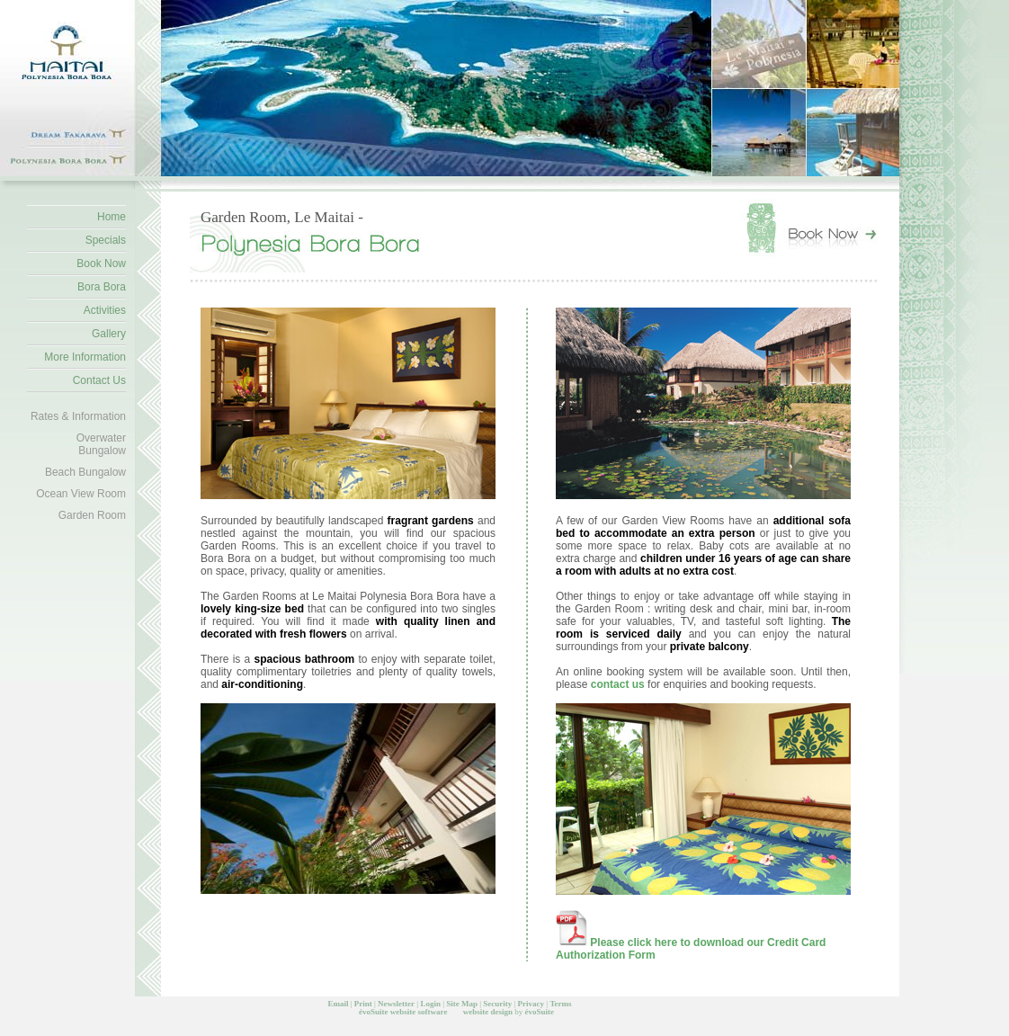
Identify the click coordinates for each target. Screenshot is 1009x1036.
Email (337, 1003)
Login (430, 1003)
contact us (619, 684)
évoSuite (373, 1011)
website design (488, 1011)
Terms (560, 1003)
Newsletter (396, 1003)
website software (419, 1011)
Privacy (531, 1003)
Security (497, 1003)
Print (363, 1003)
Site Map (462, 1003)
